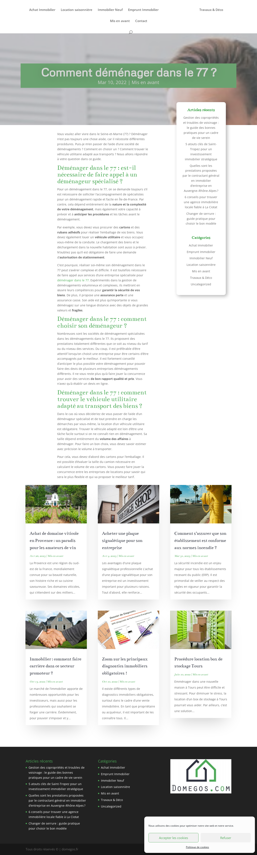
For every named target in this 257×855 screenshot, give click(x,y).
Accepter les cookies (173, 838)
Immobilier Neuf (110, 10)
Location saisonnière (76, 10)
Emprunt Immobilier (143, 10)
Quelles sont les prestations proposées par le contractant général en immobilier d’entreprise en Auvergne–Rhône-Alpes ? (57, 800)
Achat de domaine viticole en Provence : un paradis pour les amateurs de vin (54, 540)
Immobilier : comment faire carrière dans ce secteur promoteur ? (55, 666)
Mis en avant (120, 21)
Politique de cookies (197, 847)
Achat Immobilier (42, 10)
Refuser (225, 838)
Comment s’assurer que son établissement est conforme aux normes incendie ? (200, 540)
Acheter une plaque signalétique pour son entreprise (122, 540)
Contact (141, 21)
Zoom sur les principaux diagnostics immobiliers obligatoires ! (125, 666)
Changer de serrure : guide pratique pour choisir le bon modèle (201, 219)
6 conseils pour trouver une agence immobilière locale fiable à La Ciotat (201, 202)
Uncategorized (201, 284)
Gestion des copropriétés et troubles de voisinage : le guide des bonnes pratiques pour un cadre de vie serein (201, 128)
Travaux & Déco (211, 10)
